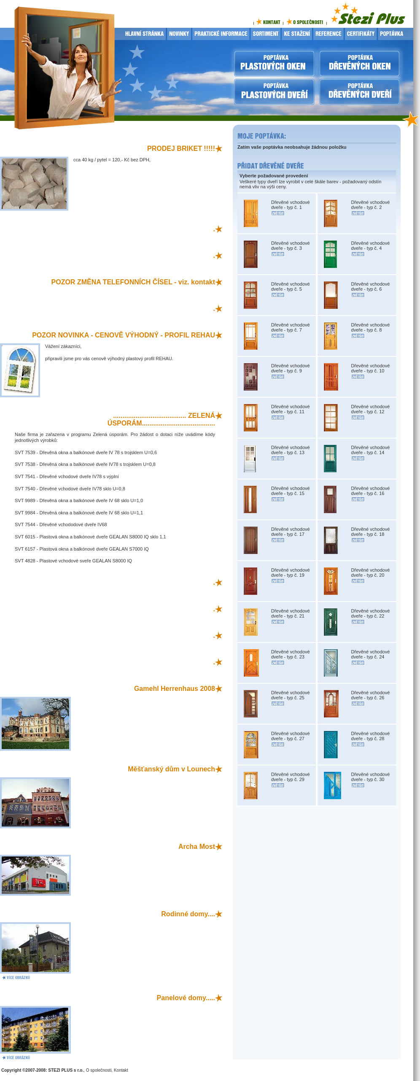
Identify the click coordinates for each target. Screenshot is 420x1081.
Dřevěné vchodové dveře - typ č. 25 (290, 695)
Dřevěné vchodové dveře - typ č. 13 (290, 450)
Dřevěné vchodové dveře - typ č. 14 (370, 450)
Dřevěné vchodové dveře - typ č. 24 (370, 654)
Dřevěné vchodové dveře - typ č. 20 (370, 572)
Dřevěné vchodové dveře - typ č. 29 (290, 777)
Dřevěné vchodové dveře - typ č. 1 (290, 205)
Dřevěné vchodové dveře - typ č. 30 (370, 777)
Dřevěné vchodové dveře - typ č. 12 (370, 409)
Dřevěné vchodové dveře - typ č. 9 (290, 368)
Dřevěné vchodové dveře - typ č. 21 (290, 613)
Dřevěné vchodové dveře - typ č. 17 (290, 532)
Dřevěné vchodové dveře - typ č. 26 (370, 695)
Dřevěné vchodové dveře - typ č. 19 (290, 572)
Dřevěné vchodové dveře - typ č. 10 (370, 368)
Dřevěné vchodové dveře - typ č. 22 (370, 613)
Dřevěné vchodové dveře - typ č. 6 (370, 286)
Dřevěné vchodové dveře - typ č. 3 (290, 246)
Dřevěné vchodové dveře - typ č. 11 (290, 409)
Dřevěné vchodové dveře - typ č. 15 (290, 491)
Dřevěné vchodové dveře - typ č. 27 (290, 736)
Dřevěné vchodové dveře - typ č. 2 (370, 205)
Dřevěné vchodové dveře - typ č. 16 (370, 491)
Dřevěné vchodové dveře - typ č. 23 (290, 654)
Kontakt (121, 1070)
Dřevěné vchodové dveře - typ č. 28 (370, 736)
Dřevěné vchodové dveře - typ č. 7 (290, 327)
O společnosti (99, 1070)
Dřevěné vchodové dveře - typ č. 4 (370, 246)
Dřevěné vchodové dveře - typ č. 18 (370, 532)
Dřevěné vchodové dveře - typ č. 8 (370, 327)
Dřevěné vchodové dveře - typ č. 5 (290, 286)
